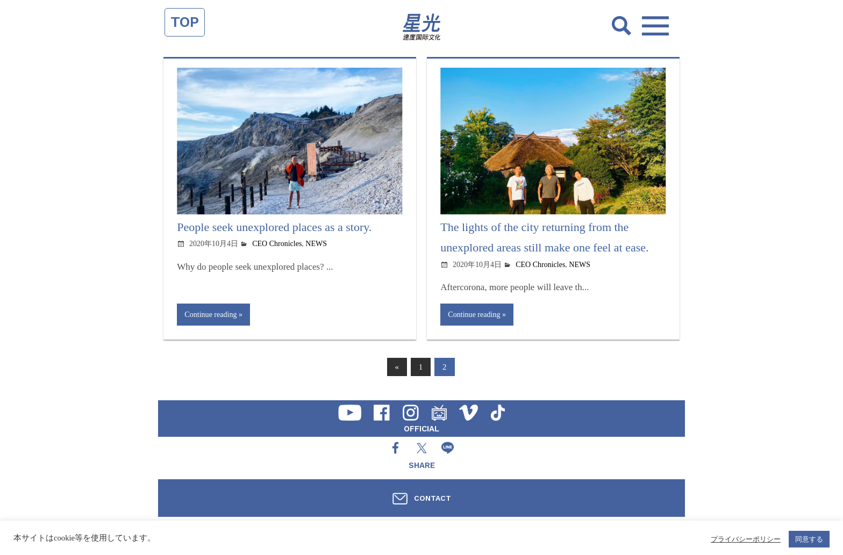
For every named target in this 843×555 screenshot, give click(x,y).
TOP (184, 22)
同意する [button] (809, 539)
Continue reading (210, 314)
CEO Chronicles (277, 244)
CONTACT (432, 498)
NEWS (316, 244)
